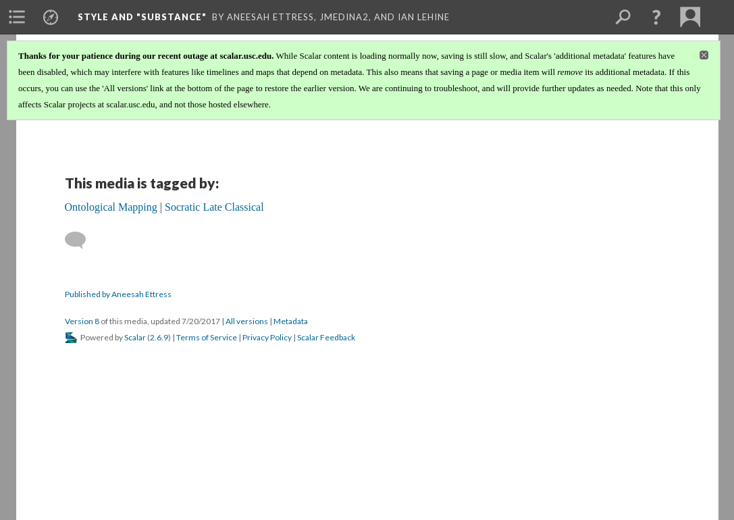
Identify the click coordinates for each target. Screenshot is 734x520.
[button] (656, 17)
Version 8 (82, 321)
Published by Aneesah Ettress (118, 294)
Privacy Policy (267, 337)
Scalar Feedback (326, 337)
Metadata (290, 321)
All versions (247, 321)
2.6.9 (159, 337)
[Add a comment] (81, 240)
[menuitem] (17, 17)
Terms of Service (206, 337)
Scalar (135, 337)
